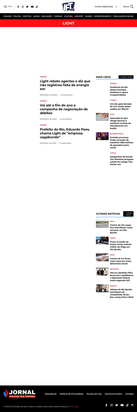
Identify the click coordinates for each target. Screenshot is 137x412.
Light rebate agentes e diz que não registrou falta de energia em (65, 85)
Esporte (79, 16)
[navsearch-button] (127, 6)
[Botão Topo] (131, 405)
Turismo (58, 16)
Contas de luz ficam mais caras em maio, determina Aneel (120, 261)
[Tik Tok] (39, 6)
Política (27, 16)
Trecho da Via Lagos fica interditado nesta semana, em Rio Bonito (121, 229)
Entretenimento (102, 16)
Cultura (68, 16)
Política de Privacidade (69, 394)
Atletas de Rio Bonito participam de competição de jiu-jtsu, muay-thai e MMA (122, 293)
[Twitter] (29, 6)
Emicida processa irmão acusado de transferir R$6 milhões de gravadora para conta (121, 142)
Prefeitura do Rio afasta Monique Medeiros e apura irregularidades (119, 91)
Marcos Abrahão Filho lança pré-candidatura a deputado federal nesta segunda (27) (121, 276)
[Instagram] (25, 6)
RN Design (74, 406)
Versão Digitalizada (104, 6)
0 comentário (66, 95)
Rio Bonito (114, 269)
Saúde (36, 16)
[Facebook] (20, 6)
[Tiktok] (126, 405)
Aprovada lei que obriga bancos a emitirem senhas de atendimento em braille (120, 123)
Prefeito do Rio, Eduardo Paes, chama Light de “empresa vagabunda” (65, 133)
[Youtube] (121, 405)
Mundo (88, 16)
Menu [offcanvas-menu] (8, 6)
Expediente (47, 394)
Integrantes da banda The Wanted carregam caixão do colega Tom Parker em (122, 160)
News (112, 221)
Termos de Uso (92, 394)
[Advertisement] (68, 51)
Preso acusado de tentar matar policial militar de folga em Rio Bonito (120, 246)
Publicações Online (123, 16)
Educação (46, 16)
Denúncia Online (112, 394)
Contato (129, 394)
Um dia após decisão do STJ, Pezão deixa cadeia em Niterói (121, 106)
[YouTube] (34, 6)
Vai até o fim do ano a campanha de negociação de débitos (64, 109)
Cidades (7, 16)
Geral (112, 114)
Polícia (17, 16)
